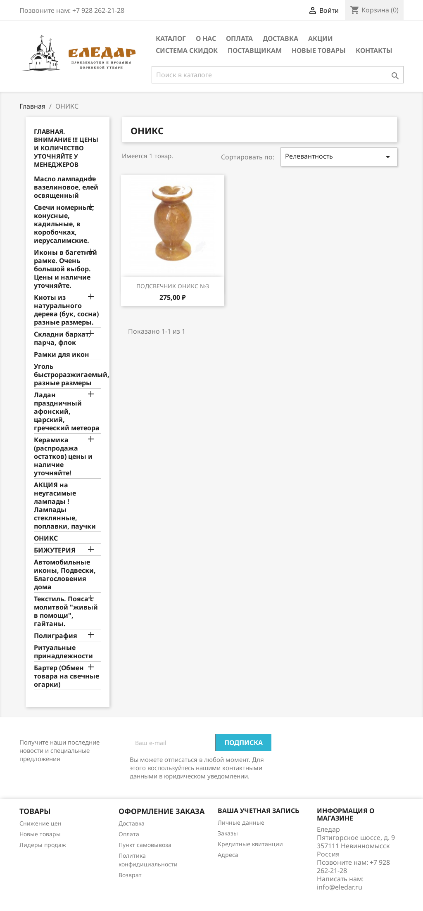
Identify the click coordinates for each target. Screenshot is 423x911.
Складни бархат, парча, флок (62, 338)
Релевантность (339, 157)
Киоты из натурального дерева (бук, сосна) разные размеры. (66, 310)
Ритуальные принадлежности (63, 651)
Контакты (374, 50)
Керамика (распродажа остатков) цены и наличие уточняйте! (63, 456)
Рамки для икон (61, 354)
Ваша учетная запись (258, 810)
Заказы (228, 833)
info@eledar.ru (339, 887)
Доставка (280, 38)
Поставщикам (255, 50)
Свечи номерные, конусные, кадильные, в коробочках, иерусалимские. (64, 224)
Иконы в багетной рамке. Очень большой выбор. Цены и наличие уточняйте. (65, 269)
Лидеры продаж (42, 845)
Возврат (130, 875)
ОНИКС (46, 538)
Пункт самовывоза (145, 845)
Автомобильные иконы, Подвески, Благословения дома (65, 574)
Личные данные (241, 822)
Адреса (228, 855)
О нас (206, 38)
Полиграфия (55, 635)
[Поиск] (278, 74)
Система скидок (187, 50)
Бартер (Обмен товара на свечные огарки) (66, 676)
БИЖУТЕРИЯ (55, 550)
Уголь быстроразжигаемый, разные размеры (67, 374)
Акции (320, 38)
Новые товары (319, 50)
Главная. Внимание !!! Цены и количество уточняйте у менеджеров (66, 147)
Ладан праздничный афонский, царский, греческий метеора (67, 411)
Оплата (239, 38)
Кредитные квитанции (250, 844)
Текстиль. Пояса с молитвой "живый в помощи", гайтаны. (66, 611)
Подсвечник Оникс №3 (172, 286)
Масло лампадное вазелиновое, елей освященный (66, 187)
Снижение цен (40, 823)
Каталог (171, 38)
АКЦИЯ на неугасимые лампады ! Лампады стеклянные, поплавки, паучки (65, 506)
